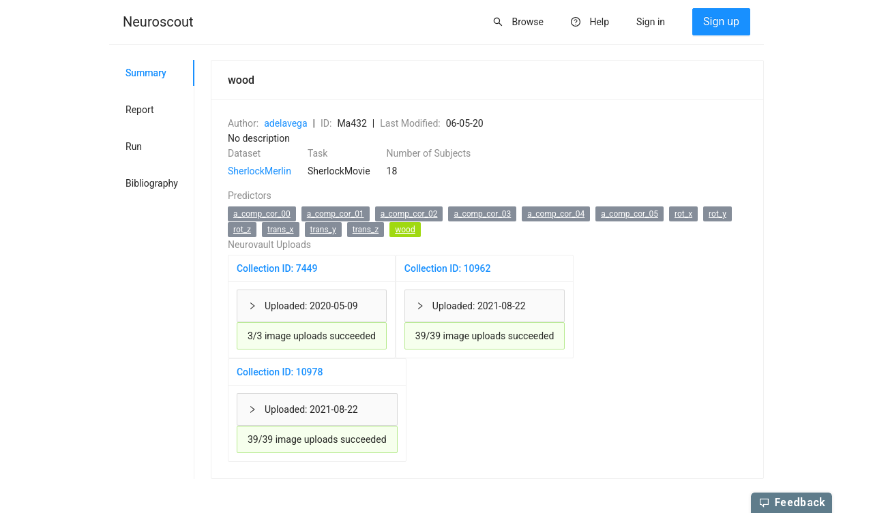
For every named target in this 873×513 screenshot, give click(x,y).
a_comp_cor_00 (262, 214)
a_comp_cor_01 (335, 214)
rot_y (717, 214)
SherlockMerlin (259, 171)
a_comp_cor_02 (409, 214)
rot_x (683, 214)
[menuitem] (158, 22)
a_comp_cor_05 (629, 214)
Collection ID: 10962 (447, 268)
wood (405, 229)
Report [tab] (139, 109)
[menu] (436, 22)
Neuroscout (158, 22)
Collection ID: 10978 (280, 372)
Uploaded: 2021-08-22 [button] (471, 305)
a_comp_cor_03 (482, 214)
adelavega (285, 123)
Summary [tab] (145, 72)
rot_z (242, 229)
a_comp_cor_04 (556, 214)
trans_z (366, 229)
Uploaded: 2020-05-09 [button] (303, 305)
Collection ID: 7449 (277, 268)
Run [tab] (133, 146)
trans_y (323, 229)
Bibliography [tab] (151, 183)
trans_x (280, 229)
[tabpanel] (479, 269)
